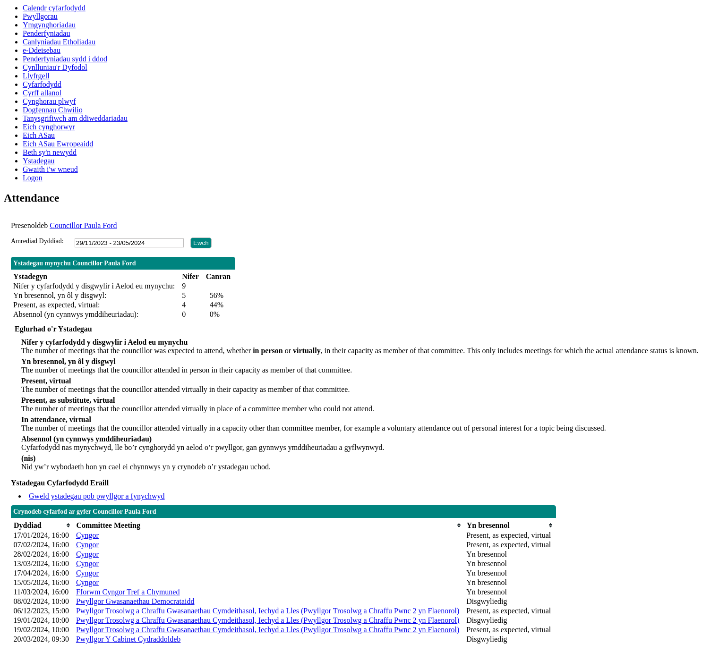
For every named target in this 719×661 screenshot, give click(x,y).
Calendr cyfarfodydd (54, 8)
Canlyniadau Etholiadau (59, 42)
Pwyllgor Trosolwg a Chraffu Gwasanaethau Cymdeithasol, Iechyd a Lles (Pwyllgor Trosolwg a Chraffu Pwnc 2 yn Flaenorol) (267, 611)
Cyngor (87, 535)
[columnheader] (42, 525)
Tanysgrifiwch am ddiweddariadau (75, 118)
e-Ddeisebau (41, 50)
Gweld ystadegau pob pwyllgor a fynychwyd (97, 496)
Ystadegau (39, 161)
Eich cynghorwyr (49, 127)
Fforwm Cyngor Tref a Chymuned (128, 592)
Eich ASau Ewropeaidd (58, 144)
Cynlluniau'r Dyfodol (55, 67)
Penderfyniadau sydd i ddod (65, 59)
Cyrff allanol (42, 93)
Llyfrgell (36, 76)
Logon (33, 178)
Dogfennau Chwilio (53, 110)
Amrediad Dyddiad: (37, 241)
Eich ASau (39, 135)
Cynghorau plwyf (49, 101)
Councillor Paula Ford (83, 225)
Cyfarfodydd (42, 84)
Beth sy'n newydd (50, 152)
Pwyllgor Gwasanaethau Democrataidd (135, 601)
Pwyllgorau (40, 16)
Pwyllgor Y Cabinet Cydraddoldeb (128, 639)
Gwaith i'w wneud (50, 169)
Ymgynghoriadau (49, 25)
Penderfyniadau (46, 33)
